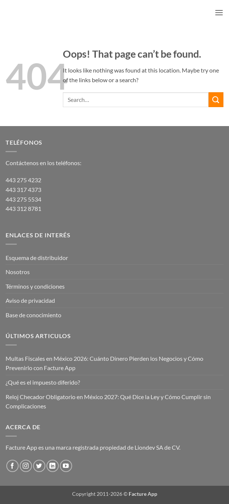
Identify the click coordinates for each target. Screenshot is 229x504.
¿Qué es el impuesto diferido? (43, 382)
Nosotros (18, 271)
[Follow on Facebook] (12, 466)
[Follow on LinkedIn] (52, 466)
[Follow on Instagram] (26, 466)
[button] (219, 12)
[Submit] (216, 99)
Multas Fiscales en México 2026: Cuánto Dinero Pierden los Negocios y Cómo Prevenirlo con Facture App (104, 363)
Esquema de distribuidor (37, 257)
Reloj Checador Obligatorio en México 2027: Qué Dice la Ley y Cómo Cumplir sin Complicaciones (108, 401)
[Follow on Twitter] (39, 466)
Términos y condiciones (35, 286)
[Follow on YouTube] (66, 466)
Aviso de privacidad (30, 300)
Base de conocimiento (33, 314)
